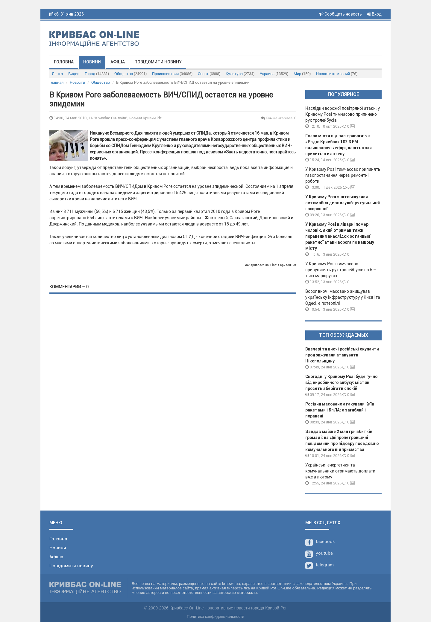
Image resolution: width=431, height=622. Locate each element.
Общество (130, 73)
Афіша (117, 62)
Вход (374, 14)
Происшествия (172, 73)
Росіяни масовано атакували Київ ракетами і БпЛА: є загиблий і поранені (339, 410)
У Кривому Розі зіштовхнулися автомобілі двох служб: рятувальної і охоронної (342, 202)
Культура (240, 73)
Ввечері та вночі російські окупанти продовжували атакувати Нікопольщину (342, 355)
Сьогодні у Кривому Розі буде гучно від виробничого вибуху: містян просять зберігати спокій (341, 382)
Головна (64, 62)
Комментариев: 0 (278, 118)
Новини (92, 62)
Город (97, 73)
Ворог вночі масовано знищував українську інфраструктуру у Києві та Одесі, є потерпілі (342, 297)
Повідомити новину (158, 62)
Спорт (209, 73)
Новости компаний (336, 73)
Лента (57, 73)
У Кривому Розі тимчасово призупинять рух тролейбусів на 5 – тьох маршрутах (340, 269)
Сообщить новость (340, 14)
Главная (56, 82)
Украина (274, 73)
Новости (77, 82)
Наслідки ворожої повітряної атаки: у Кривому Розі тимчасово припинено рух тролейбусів (342, 114)
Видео (73, 73)
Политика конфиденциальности (215, 616)
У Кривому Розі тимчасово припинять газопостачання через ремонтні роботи (342, 175)
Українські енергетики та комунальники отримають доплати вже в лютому (340, 471)
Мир (302, 73)
